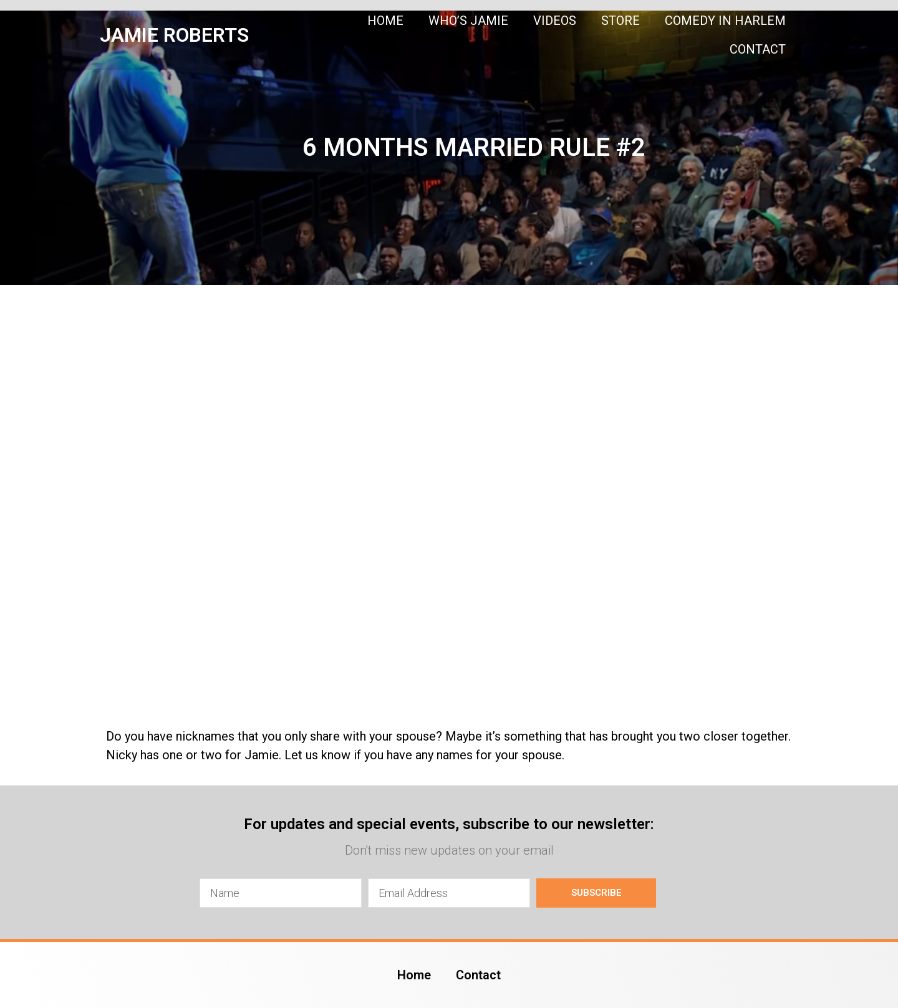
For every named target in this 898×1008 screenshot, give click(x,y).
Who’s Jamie (468, 20)
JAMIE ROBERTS (174, 35)
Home (385, 20)
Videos (554, 20)
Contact (758, 49)
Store (620, 20)
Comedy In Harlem (725, 20)
